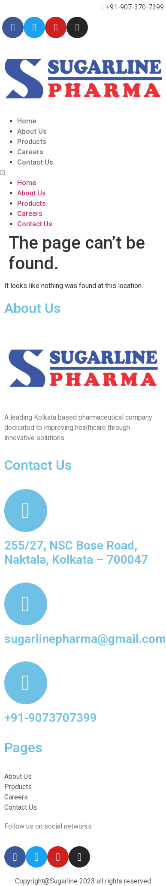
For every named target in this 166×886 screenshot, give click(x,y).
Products (31, 142)
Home (26, 121)
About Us (32, 131)
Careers (30, 152)
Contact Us (35, 162)
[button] (83, 173)
